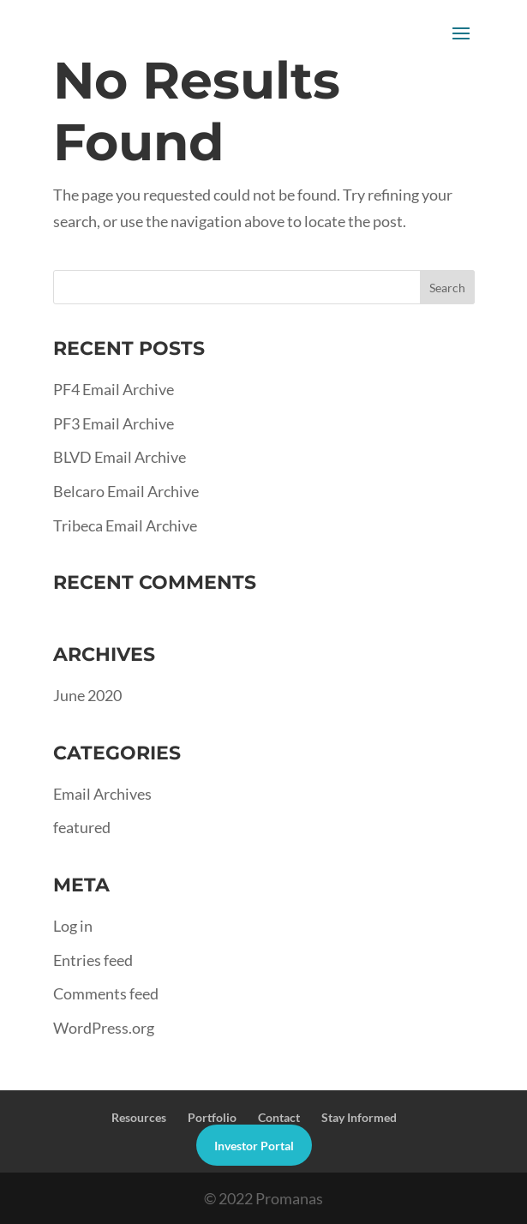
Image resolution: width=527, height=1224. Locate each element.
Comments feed (106, 993)
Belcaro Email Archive (126, 491)
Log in (73, 925)
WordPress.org (103, 1027)
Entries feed (93, 960)
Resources (138, 1117)
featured (82, 827)
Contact (279, 1117)
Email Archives (102, 793)
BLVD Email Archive (119, 456)
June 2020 (87, 695)
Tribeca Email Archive (125, 525)
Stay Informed (359, 1117)
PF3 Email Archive (113, 423)
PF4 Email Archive (113, 389)
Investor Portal (254, 1145)
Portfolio (212, 1117)
